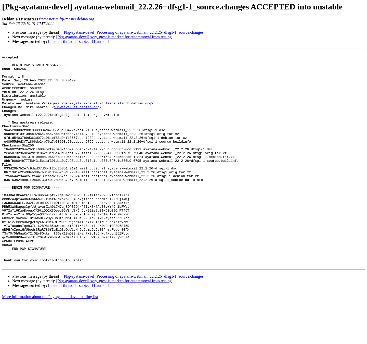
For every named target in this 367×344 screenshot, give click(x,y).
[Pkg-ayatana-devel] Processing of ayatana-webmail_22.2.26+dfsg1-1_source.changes (132, 32)
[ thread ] (68, 41)
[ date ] (54, 41)
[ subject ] (85, 41)
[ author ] (101, 41)
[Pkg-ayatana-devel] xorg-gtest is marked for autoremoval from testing (114, 37)
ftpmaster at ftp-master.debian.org (66, 19)
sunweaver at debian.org (76, 118)
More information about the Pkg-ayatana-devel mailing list (50, 339)
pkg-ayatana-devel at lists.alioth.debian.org (107, 114)
